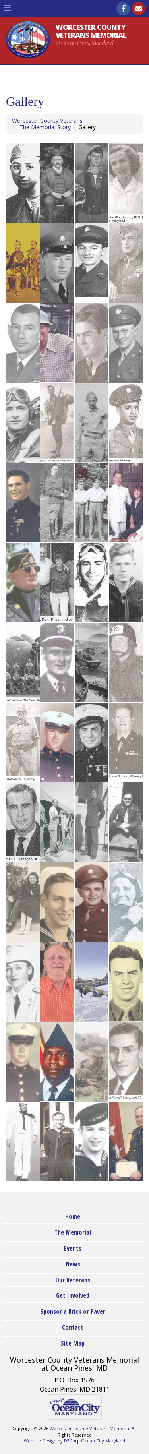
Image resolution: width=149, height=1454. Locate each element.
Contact (72, 1327)
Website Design (40, 1441)
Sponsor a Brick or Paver (72, 1311)
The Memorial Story (45, 127)
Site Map (73, 1343)
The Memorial (72, 1232)
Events (72, 1248)
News (73, 1264)
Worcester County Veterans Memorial (90, 1428)
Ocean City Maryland (103, 1441)
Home (72, 1216)
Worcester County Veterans (47, 120)
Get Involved (72, 1295)
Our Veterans (72, 1280)
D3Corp (72, 1441)
